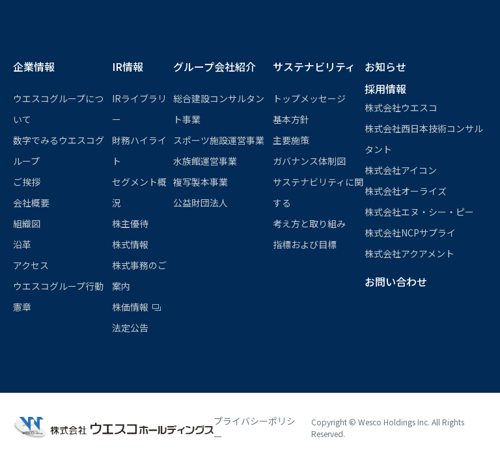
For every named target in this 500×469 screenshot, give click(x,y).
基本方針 (291, 119)
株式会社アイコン (401, 170)
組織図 (26, 223)
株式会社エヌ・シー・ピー (419, 211)
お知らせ (385, 66)
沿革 (22, 244)
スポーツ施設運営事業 (218, 140)
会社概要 (31, 202)
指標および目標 (305, 244)
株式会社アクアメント (409, 253)
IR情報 (127, 66)
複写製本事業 (200, 181)
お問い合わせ (396, 281)
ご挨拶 (26, 181)
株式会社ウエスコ (401, 107)
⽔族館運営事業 (205, 160)
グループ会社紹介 (214, 66)
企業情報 (34, 66)
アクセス (31, 265)
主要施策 (291, 140)
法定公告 (130, 327)
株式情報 (130, 244)
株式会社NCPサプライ (410, 232)
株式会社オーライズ (406, 190)
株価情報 (130, 306)
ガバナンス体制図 (309, 160)
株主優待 (130, 223)
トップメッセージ (309, 98)
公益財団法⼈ (200, 202)
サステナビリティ (314, 66)
